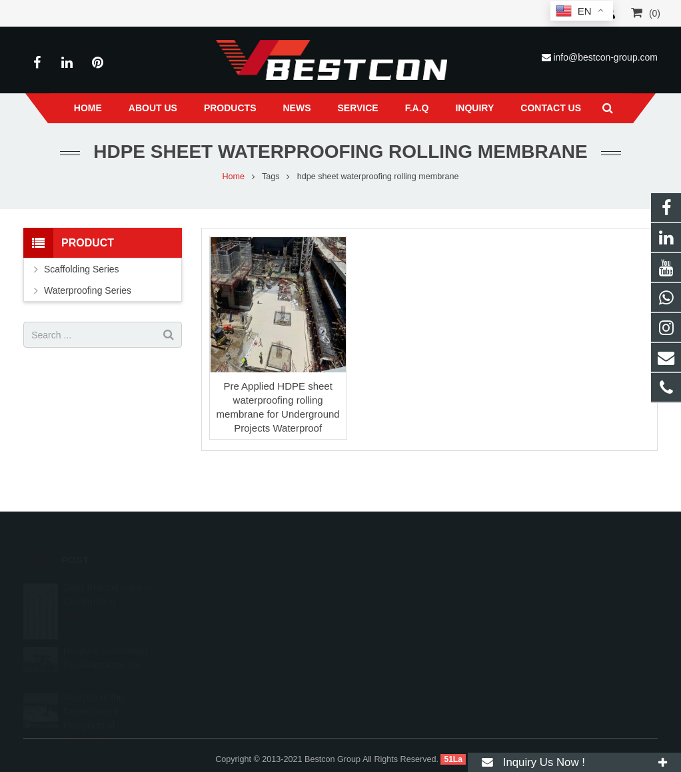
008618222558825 (399, 587)
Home (233, 176)
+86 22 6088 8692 (398, 606)
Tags (271, 176)
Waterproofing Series (87, 290)
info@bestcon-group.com (605, 57)
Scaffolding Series (81, 269)
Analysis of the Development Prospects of (93, 696)
